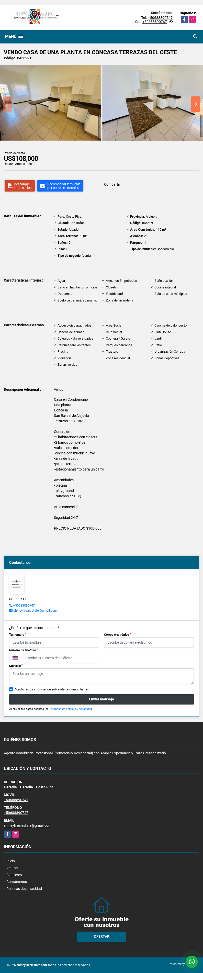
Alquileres (14, 875)
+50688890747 (160, 18)
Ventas (12, 868)
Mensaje (15, 666)
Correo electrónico (117, 635)
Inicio (10, 861)
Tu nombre (17, 635)
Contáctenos (16, 882)
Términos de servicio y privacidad (70, 709)
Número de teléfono (23, 650)
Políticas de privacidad (24, 889)
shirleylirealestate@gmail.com (35, 610)
